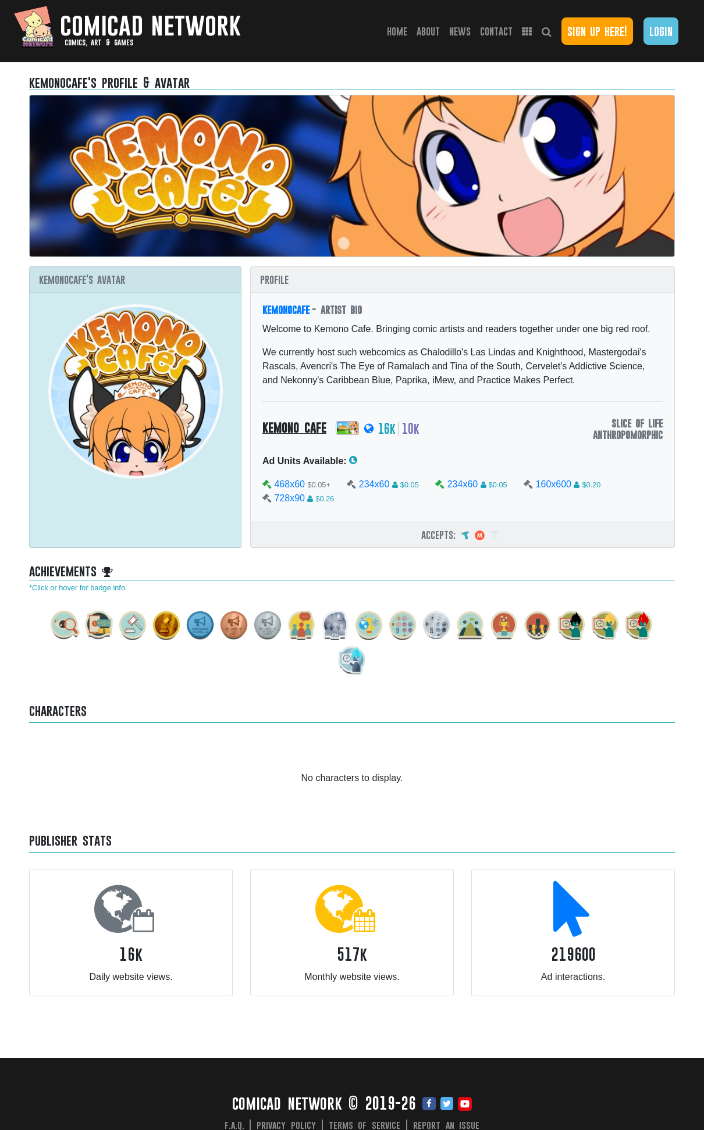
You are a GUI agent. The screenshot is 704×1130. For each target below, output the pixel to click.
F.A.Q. (234, 1125)
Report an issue (446, 1125)
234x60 (374, 484)
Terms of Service (365, 1125)
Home (399, 30)
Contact (496, 31)
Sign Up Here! (597, 31)
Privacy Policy (286, 1125)
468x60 (289, 484)
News (460, 31)
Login (661, 31)
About (428, 31)
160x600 (553, 484)
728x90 (289, 498)
